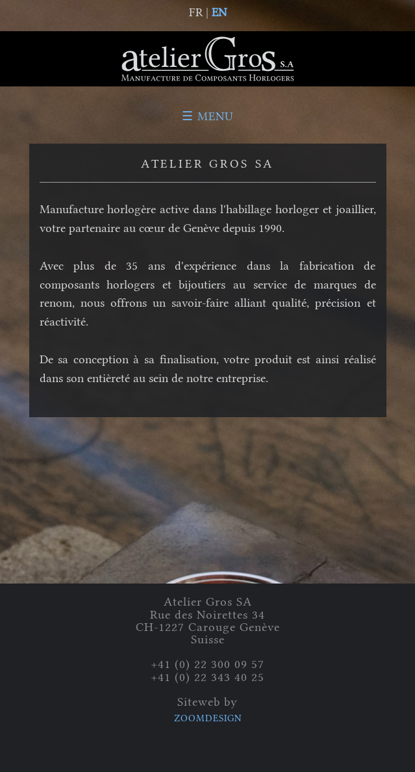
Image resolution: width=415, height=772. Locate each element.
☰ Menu (208, 116)
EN (219, 12)
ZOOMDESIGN (208, 718)
